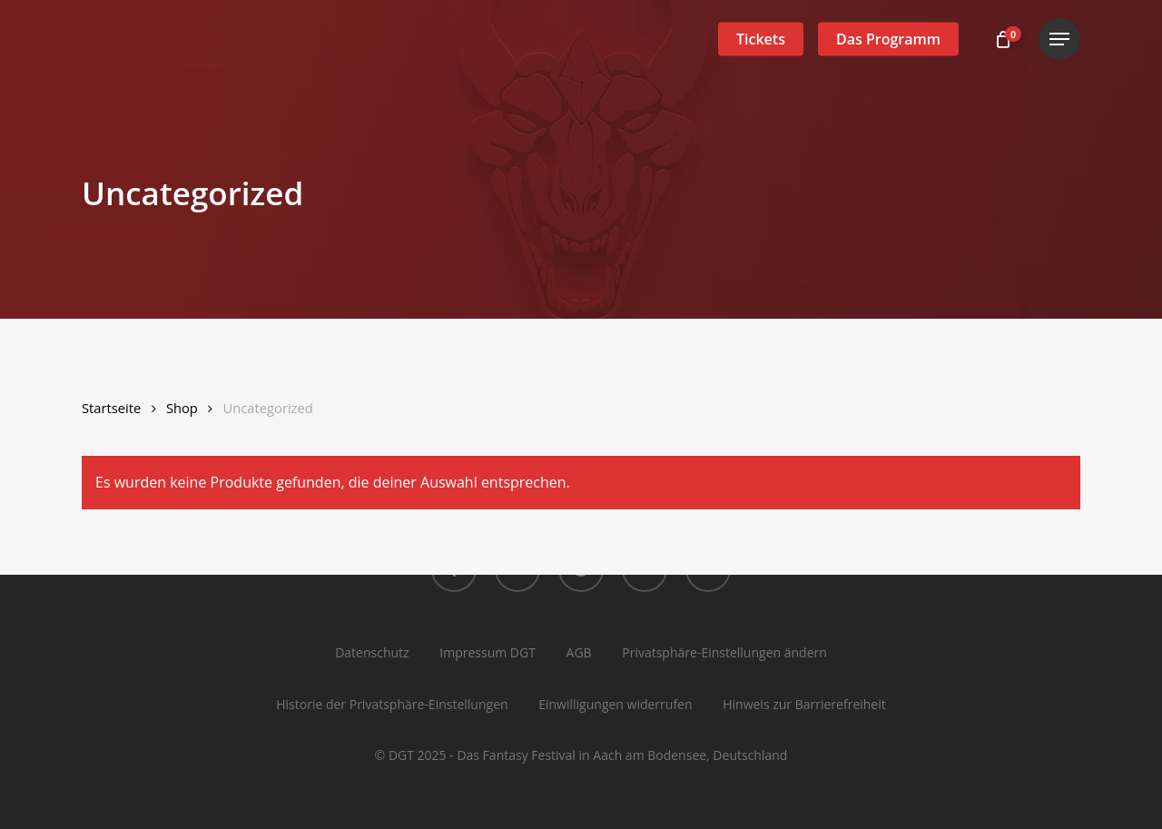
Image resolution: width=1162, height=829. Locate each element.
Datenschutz (372, 652)
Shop (182, 408)
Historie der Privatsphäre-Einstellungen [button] (391, 704)
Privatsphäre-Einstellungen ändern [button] (724, 652)
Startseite (111, 408)
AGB (579, 652)
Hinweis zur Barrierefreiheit (804, 704)
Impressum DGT (487, 652)
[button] (1059, 39)
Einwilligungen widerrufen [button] (615, 704)
